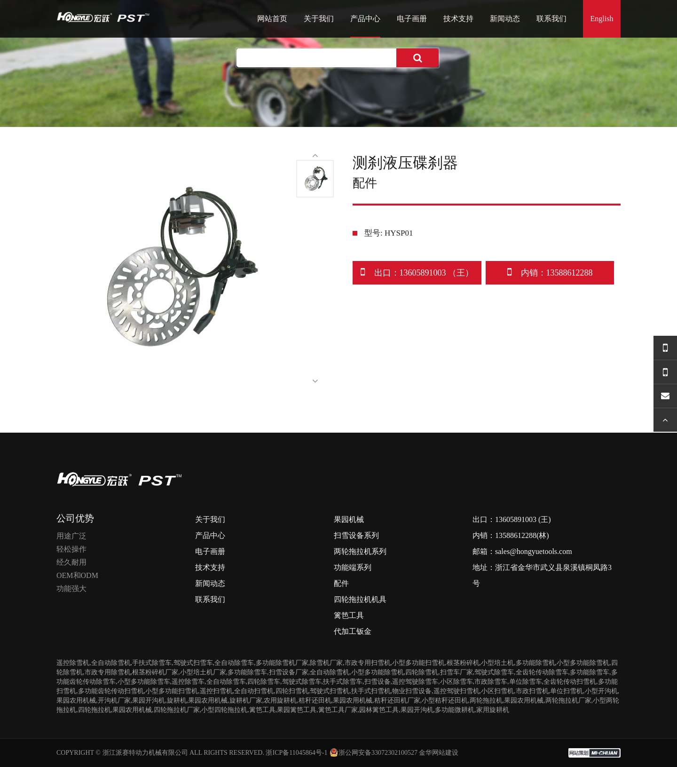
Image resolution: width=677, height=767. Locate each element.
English (602, 19)
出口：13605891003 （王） (417, 272)
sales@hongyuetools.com (533, 551)
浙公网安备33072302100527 (373, 752)
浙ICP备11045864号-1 (296, 752)
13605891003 (515, 519)
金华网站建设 (438, 752)
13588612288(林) (522, 535)
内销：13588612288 (550, 272)
